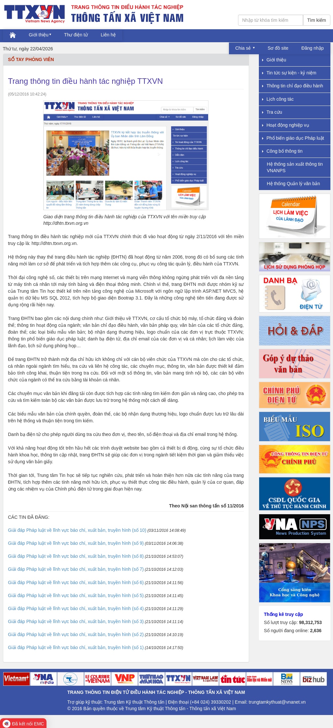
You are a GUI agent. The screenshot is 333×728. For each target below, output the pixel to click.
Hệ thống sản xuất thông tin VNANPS (295, 167)
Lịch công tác (278, 99)
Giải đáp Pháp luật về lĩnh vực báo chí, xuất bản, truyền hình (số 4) (76, 608)
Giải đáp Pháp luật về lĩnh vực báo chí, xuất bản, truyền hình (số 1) (76, 647)
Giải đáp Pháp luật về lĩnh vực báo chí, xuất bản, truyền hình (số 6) (76, 582)
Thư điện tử (76, 34)
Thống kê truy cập (283, 614)
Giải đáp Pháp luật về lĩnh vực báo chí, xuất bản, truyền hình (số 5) (76, 595)
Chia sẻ (243, 48)
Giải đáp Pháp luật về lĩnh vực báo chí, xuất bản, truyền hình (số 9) (76, 543)
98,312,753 (310, 622)
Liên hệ (108, 34)
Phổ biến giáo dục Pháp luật (293, 138)
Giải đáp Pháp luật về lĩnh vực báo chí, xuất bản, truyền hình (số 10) (77, 530)
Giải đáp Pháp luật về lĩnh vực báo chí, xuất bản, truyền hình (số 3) (76, 621)
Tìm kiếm (316, 20)
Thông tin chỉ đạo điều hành (292, 85)
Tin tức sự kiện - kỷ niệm (289, 72)
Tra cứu (272, 112)
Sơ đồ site (278, 48)
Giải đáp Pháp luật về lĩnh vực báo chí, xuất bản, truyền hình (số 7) (76, 569)
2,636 (315, 630)
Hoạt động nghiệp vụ (285, 125)
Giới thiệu (39, 34)
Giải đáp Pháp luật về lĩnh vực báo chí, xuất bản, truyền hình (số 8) (76, 556)
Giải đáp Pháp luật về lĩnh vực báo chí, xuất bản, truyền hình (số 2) (76, 634)
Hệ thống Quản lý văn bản (293, 183)
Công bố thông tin (282, 151)
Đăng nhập (312, 48)
